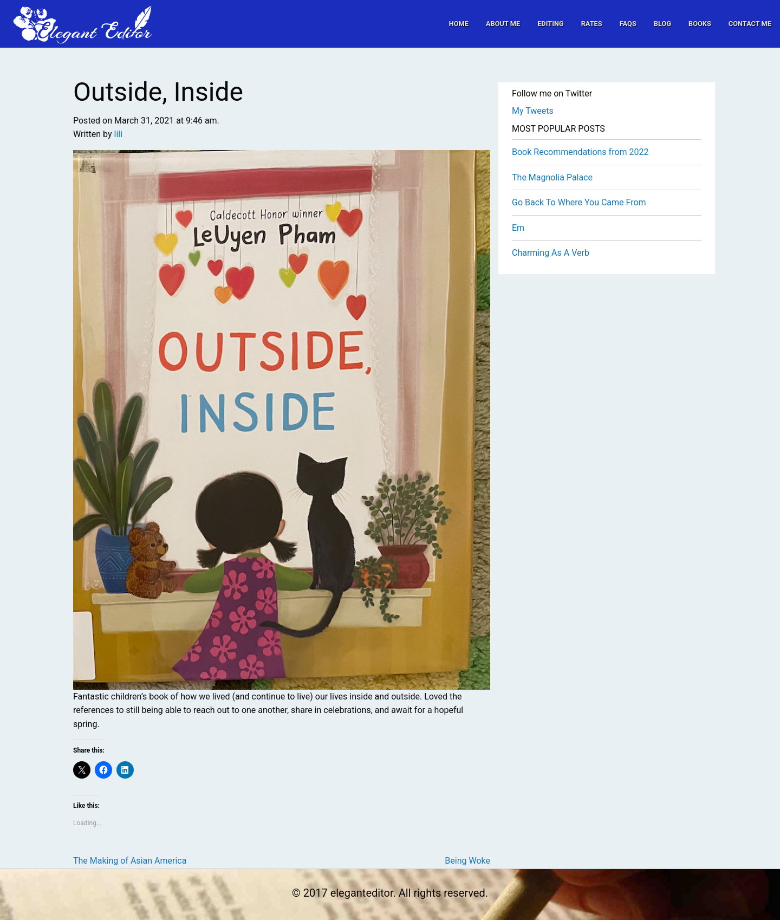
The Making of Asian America (129, 861)
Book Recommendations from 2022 (580, 152)
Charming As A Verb (550, 253)
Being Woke (467, 861)
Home (459, 24)
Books (699, 24)
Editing (550, 24)
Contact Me (750, 24)
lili (118, 134)
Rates (591, 24)
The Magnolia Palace (552, 177)
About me (503, 24)
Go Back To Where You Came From (579, 202)
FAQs (628, 24)
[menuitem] (458, 23)
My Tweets (533, 111)
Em (518, 228)
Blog (662, 24)
